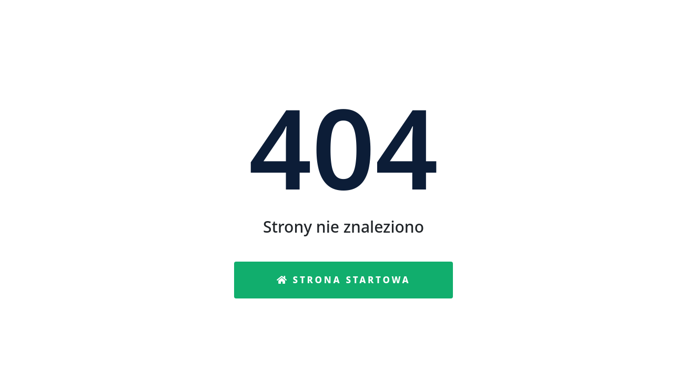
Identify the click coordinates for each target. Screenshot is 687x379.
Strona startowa (344, 280)
